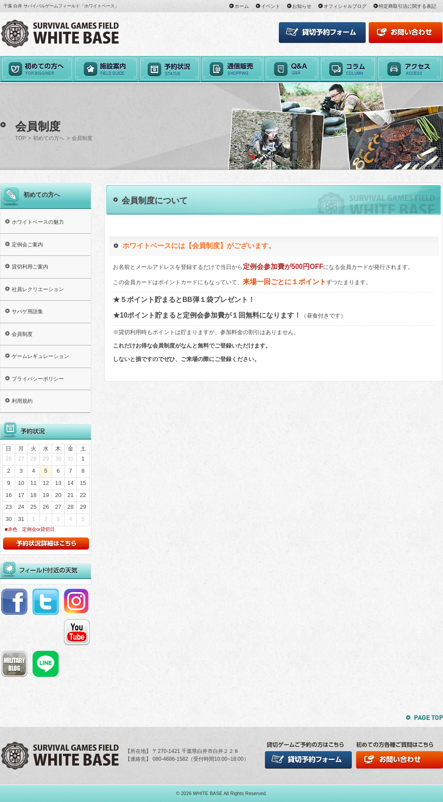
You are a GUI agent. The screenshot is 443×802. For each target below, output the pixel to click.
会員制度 (22, 334)
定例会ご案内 (27, 245)
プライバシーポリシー (38, 379)
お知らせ (301, 6)
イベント (270, 6)
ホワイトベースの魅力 (38, 222)
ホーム (242, 6)
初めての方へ (48, 138)
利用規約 (22, 401)
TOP (20, 138)
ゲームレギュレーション (40, 356)
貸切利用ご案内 (30, 267)
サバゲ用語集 (27, 311)
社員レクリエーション (38, 289)
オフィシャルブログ (345, 6)
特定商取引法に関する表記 (407, 6)
